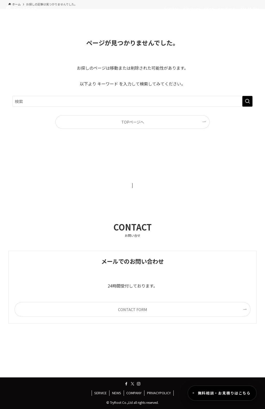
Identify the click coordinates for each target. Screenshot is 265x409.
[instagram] (138, 384)
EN (243, 9)
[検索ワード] (132, 101)
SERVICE (100, 392)
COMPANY (134, 392)
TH (256, 9)
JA (249, 9)
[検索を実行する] (247, 101)
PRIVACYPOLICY (159, 392)
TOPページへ (132, 122)
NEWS (116, 392)
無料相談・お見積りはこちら (224, 393)
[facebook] (126, 384)
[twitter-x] (132, 384)
